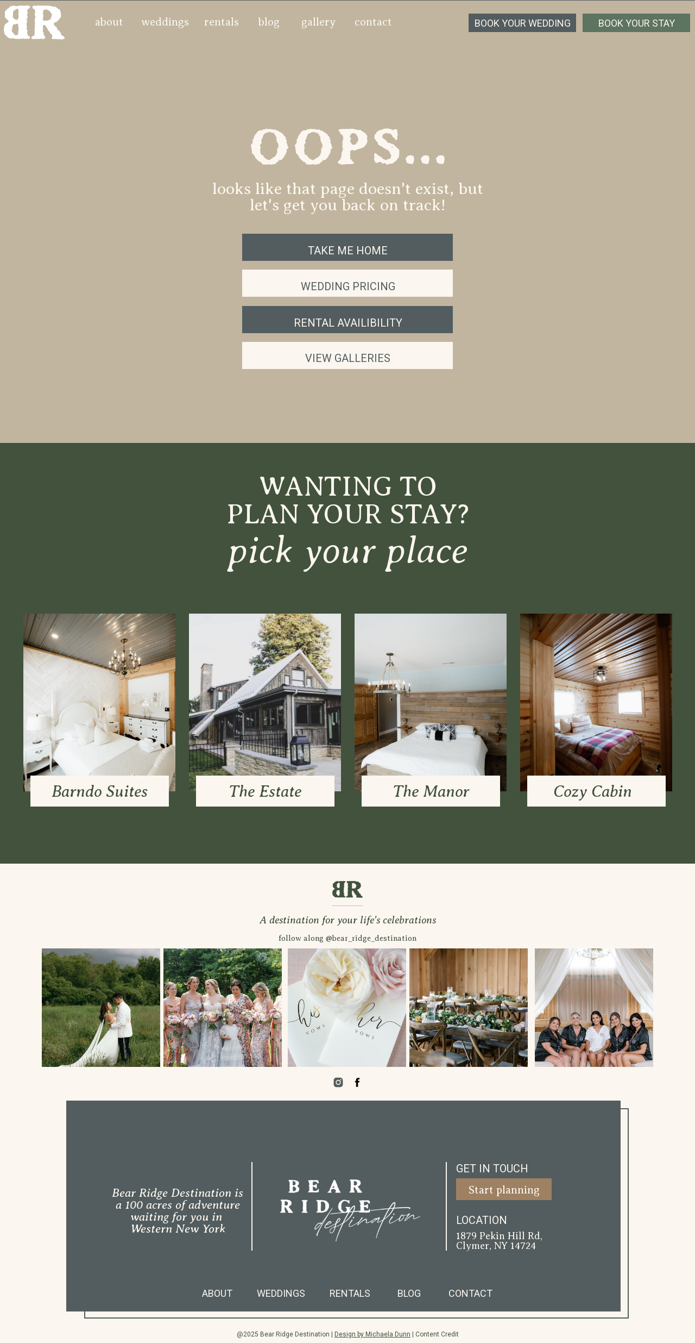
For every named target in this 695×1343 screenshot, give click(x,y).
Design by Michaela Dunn (372, 1334)
